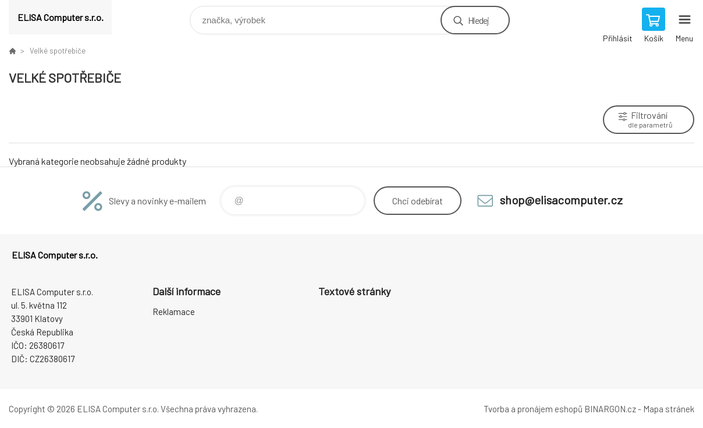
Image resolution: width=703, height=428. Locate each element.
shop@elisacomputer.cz (561, 200)
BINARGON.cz (610, 409)
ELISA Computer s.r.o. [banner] (60, 17)
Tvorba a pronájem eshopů (533, 409)
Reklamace (173, 311)
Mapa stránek (668, 409)
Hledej (478, 20)
